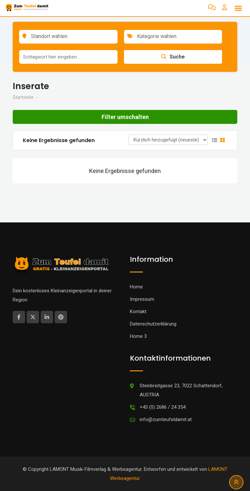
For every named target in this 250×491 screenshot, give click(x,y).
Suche (173, 57)
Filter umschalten (125, 116)
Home (136, 287)
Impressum (142, 299)
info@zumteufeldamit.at (166, 419)
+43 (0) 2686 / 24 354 (163, 407)
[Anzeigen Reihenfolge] (168, 140)
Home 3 (138, 336)
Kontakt (138, 311)
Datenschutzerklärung (153, 324)
